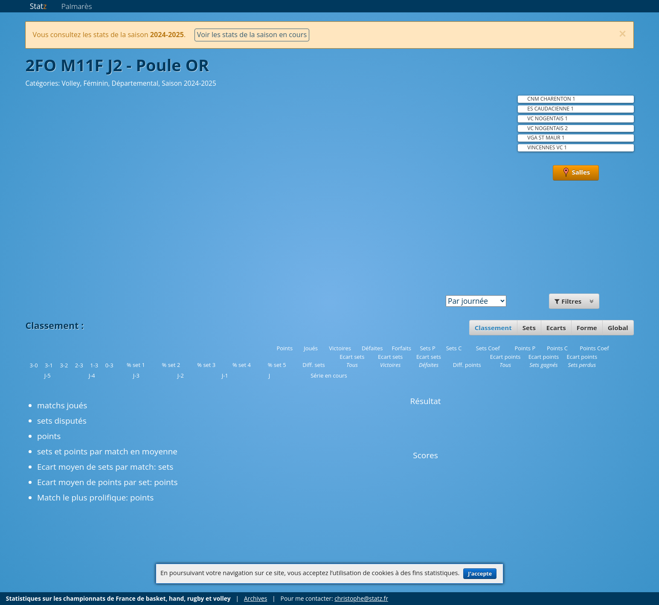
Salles (576, 173)
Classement (493, 327)
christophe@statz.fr (361, 598)
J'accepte (480, 573)
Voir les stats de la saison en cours (252, 34)
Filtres (574, 301)
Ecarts (556, 327)
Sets (529, 327)
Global (618, 327)
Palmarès (76, 6)
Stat (38, 6)
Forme (587, 327)
